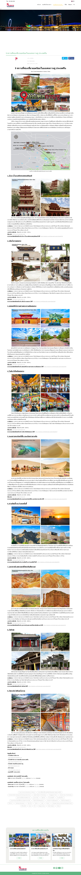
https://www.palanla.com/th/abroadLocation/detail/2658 (48, 749)
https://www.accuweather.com (15, 757)
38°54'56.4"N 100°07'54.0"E (19, 623)
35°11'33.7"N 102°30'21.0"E (19, 747)
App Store (23, 778)
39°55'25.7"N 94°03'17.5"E (19, 364)
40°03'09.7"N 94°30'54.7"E (19, 299)
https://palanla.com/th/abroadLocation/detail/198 (44, 301)
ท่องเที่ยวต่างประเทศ (15, 29)
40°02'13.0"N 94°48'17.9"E (19, 234)
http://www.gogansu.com (13, 765)
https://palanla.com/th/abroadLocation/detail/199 (40, 686)
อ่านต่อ (19, 857)
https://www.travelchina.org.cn (15, 761)
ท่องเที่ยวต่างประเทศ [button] (58, 4)
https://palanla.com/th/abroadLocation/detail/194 (56, 499)
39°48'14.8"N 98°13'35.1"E (19, 560)
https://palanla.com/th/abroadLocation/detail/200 (55, 366)
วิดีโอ (66, 4)
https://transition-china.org (14, 770)
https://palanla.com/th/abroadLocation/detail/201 (48, 562)
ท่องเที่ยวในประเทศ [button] (47, 4)
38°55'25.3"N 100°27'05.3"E (19, 684)
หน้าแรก (39, 4)
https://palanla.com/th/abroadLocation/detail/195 (52, 236)
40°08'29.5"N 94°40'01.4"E (19, 429)
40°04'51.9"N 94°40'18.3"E (19, 497)
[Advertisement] (40, 41)
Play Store (33, 778)
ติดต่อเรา (70, 4)
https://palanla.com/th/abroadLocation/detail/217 (46, 431)
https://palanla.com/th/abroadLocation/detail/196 (55, 625)
